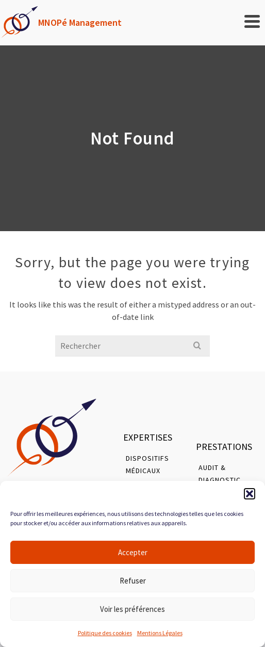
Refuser (133, 581)
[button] (249, 494)
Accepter (132, 552)
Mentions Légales (160, 633)
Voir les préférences (132, 609)
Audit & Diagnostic (219, 473)
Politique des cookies (105, 633)
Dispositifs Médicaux (147, 464)
